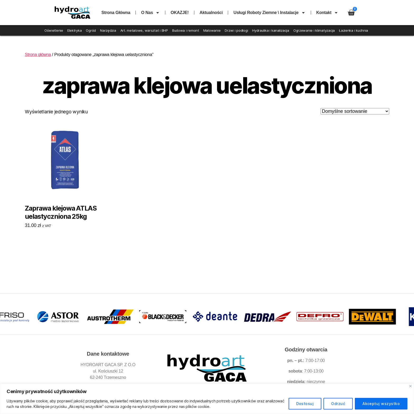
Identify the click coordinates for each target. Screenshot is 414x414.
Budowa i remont (185, 30)
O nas (150, 12)
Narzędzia (108, 30)
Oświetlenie (53, 30)
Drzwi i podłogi (236, 30)
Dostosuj (305, 403)
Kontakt (327, 12)
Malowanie (212, 30)
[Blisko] (410, 386)
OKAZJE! (180, 12)
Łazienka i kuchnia (353, 30)
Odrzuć (338, 403)
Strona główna (115, 12)
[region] (207, 399)
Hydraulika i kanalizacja (270, 30)
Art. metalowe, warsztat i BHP (144, 30)
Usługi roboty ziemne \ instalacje (269, 12)
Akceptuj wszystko (381, 403)
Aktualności (211, 12)
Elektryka (74, 30)
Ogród (91, 30)
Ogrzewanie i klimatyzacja (314, 30)
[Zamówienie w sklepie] (355, 111)
